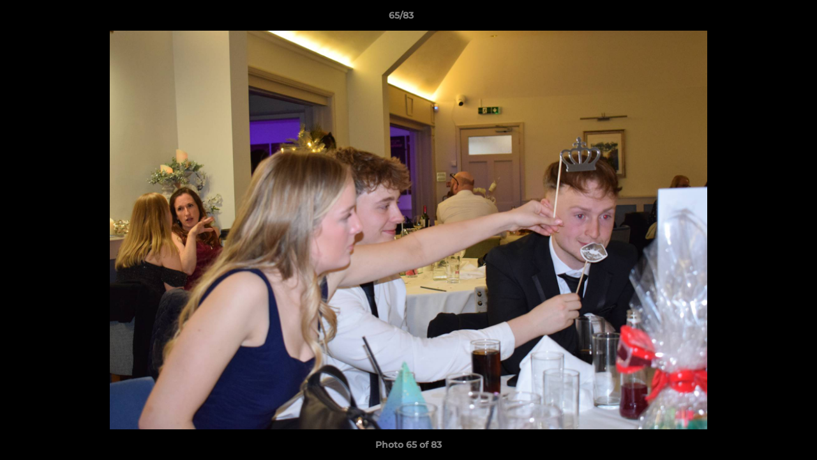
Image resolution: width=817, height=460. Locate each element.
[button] (763, 18)
